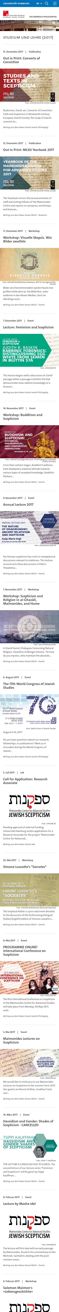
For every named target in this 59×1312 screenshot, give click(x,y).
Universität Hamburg (16, 3)
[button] (38, 3)
